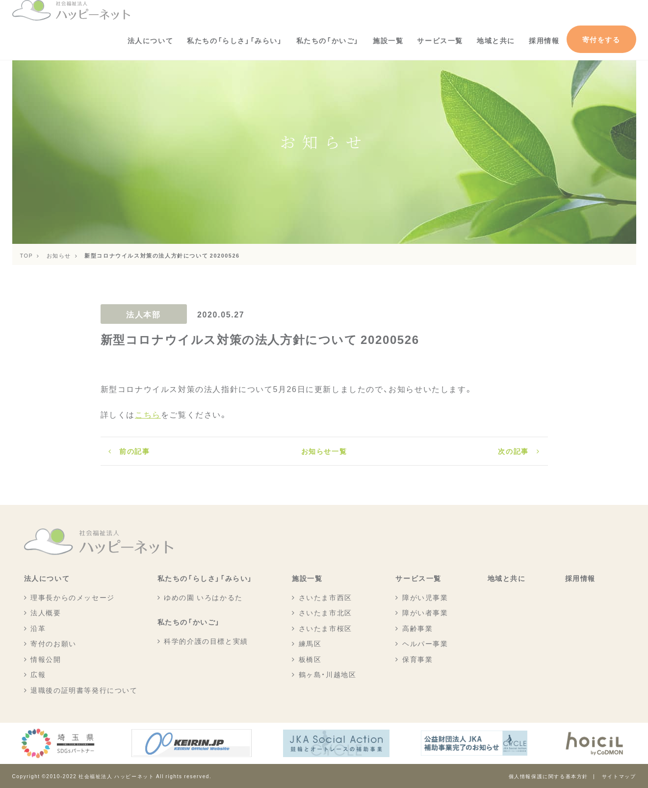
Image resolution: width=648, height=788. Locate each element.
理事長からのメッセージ (72, 597)
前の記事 (134, 451)
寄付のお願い (53, 643)
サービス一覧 (440, 40)
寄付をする (601, 39)
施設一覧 (388, 40)
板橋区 (310, 659)
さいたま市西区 (325, 597)
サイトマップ (619, 776)
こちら (148, 414)
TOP (26, 255)
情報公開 (45, 659)
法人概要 (45, 612)
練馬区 (310, 643)
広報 (38, 674)
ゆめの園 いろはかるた (203, 597)
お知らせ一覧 (324, 451)
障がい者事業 (425, 612)
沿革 (38, 628)
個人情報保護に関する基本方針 (548, 776)
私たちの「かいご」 (327, 40)
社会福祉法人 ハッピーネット (116, 776)
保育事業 (417, 659)
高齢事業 (417, 628)
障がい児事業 (425, 597)
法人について (151, 40)
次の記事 (513, 451)
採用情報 (544, 40)
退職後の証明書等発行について (83, 690)
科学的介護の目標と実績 (206, 641)
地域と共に (496, 40)
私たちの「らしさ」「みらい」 (234, 40)
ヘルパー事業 (425, 643)
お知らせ (59, 255)
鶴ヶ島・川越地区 (328, 674)
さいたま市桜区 (325, 628)
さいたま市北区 (325, 612)
